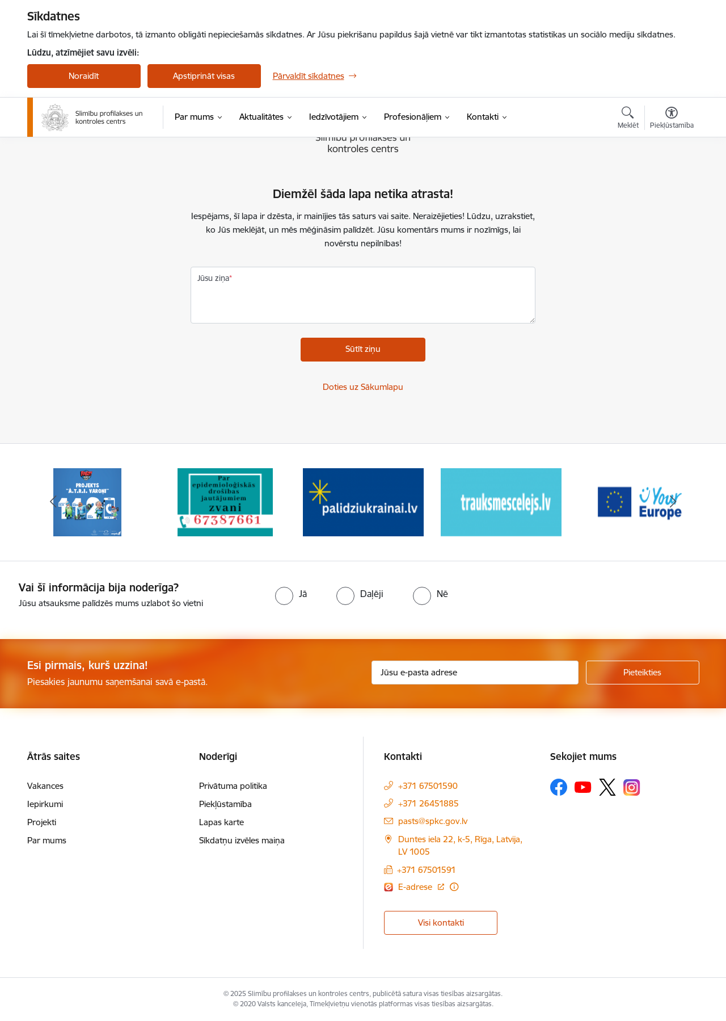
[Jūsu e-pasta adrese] (475, 672)
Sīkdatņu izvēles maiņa (242, 840)
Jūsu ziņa (213, 278)
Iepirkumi (45, 804)
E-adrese (416, 886)
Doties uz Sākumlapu (363, 386)
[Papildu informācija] (454, 887)
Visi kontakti (441, 922)
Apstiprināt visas (204, 75)
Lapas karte (221, 822)
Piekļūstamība (225, 804)
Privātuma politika (233, 785)
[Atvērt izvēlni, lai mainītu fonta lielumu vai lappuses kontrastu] (671, 119)
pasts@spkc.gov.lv (432, 821)
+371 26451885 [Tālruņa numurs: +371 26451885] (428, 803)
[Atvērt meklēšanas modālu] (628, 119)
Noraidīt (84, 75)
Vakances (45, 785)
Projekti (41, 822)
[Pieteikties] (642, 672)
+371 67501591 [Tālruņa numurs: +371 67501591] (426, 869)
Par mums (46, 840)
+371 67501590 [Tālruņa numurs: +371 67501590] (428, 785)
